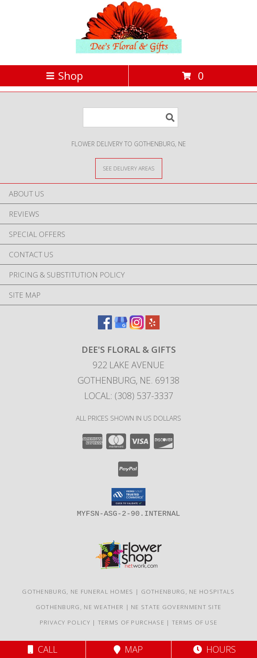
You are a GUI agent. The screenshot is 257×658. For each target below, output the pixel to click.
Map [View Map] (128, 649)
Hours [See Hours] (214, 649)
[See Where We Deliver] (128, 168)
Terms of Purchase (131, 622)
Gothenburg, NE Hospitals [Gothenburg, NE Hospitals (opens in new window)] (188, 591)
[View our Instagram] (137, 327)
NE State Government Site (176, 607)
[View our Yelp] (152, 327)
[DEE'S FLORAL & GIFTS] (129, 52)
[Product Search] (130, 117)
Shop (64, 75)
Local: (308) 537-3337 (128, 396)
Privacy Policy (65, 622)
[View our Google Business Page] (121, 327)
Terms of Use (195, 622)
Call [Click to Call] (42, 649)
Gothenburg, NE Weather (80, 607)
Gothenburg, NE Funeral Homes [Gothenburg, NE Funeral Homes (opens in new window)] (77, 591)
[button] (128, 497)
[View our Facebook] (105, 327)
